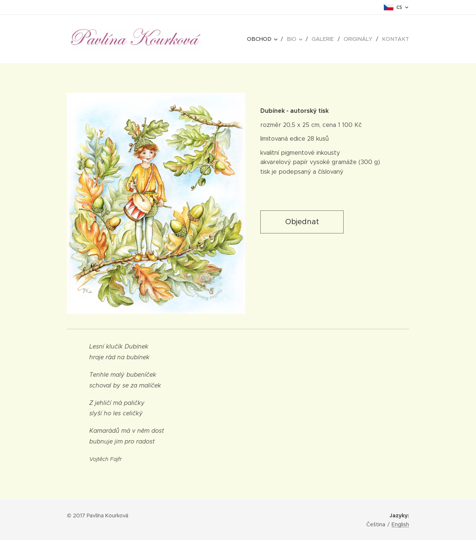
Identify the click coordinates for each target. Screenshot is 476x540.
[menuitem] (268, 39)
